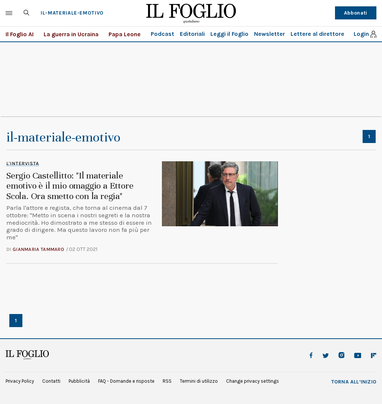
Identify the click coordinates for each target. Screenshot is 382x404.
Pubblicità (79, 381)
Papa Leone (125, 34)
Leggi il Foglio (229, 33)
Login (361, 34)
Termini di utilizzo (199, 381)
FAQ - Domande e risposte (126, 381)
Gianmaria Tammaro (38, 249)
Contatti (51, 381)
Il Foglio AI (20, 34)
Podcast (162, 33)
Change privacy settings (252, 381)
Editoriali (192, 33)
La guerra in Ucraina (71, 34)
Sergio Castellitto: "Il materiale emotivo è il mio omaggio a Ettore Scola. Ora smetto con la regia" (69, 186)
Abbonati (355, 13)
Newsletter (269, 33)
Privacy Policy (20, 381)
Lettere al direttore (317, 33)
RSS (167, 381)
